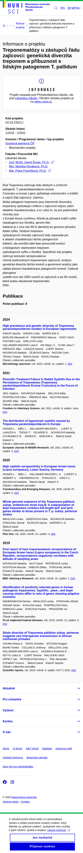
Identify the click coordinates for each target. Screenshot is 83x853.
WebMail (47, 748)
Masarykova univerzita (23, 797)
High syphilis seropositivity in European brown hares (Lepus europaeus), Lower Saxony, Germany (39, 468)
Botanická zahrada (37, 757)
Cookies (25, 801)
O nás (7, 732)
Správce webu (11, 801)
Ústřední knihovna (13, 757)
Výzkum (8, 710)
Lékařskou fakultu (26, 98)
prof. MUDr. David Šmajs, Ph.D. (31, 162)
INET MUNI (32, 748)
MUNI (6, 748)
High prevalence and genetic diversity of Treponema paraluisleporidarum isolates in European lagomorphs (40, 327)
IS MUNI (17, 748)
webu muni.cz (43, 101)
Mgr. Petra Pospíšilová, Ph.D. (30, 170)
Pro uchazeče (12, 699)
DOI (70, 363)
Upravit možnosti (58, 834)
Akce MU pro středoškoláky (18, 766)
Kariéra (8, 721)
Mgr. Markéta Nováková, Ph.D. (28, 166)
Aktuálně (9, 688)
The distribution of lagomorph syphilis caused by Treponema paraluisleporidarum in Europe (36, 422)
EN (63, 8)
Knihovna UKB (64, 748)
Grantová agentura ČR (19, 143)
